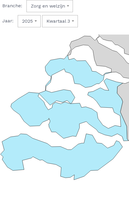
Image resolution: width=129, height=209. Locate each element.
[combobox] (49, 6)
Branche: (12, 5)
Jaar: (7, 21)
